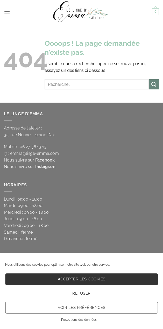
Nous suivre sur (29, 160)
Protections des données (79, 320)
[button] (7, 11)
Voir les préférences (81, 307)
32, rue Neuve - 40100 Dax (29, 134)
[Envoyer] (154, 84)
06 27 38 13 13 (33, 146)
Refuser (81, 293)
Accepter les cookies (81, 279)
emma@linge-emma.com (34, 153)
